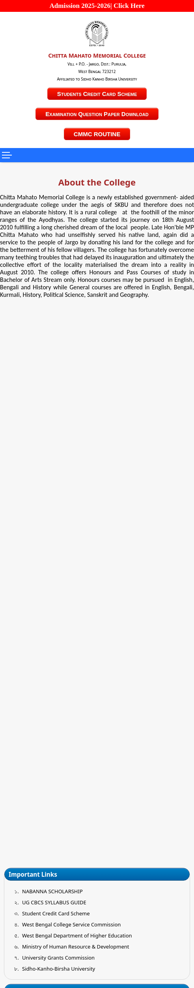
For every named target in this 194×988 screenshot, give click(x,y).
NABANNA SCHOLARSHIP (52, 891)
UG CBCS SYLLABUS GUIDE (54, 902)
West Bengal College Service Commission (71, 924)
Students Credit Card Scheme (97, 93)
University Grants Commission (58, 957)
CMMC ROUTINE (97, 134)
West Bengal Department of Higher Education (77, 935)
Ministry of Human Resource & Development (75, 946)
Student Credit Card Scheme (56, 913)
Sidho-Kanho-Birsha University (58, 968)
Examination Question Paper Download (96, 114)
